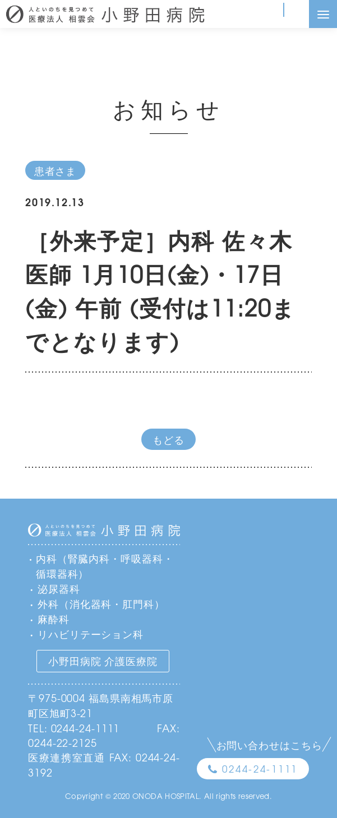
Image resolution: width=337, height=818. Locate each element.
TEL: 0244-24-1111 (73, 728)
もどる (168, 439)
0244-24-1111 (260, 768)
